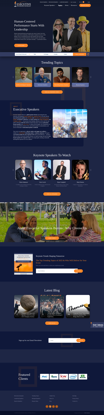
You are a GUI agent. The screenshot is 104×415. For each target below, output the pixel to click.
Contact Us (74, 401)
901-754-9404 (73, 2)
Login (89, 2)
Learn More (21, 45)
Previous (13, 77)
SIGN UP (81, 340)
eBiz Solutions (87, 412)
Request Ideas (85, 5)
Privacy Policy (75, 398)
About (65, 5)
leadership (29, 117)
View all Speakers (52, 194)
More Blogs (52, 323)
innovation (36, 117)
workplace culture (17, 121)
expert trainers (26, 124)
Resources (73, 5)
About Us (52, 398)
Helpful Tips (52, 395)
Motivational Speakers (54, 2)
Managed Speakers (36, 398)
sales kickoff (22, 133)
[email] (64, 340)
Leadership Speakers (64, 2)
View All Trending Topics (52, 92)
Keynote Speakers (44, 2)
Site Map (74, 395)
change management (44, 119)
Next (90, 77)
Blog (51, 401)
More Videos (52, 238)
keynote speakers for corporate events (32, 116)
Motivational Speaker (19, 395)
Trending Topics (35, 395)
